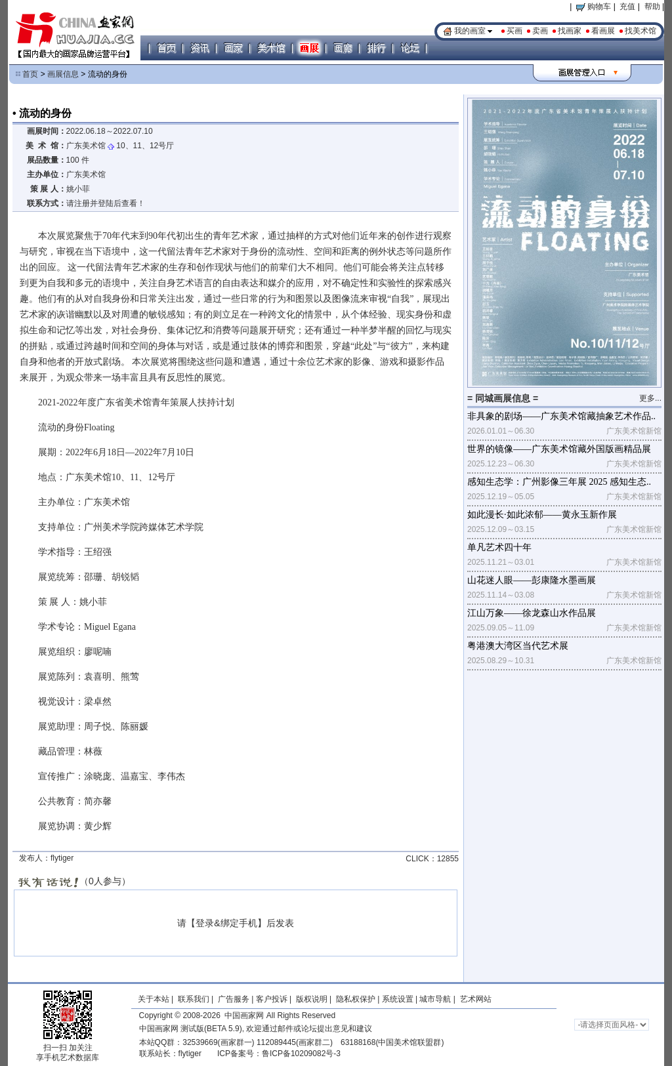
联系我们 (193, 999)
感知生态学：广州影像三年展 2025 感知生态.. (559, 482)
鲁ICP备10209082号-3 (301, 1053)
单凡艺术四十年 (499, 547)
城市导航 (435, 999)
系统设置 (397, 999)
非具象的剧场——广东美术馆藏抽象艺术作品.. (561, 416)
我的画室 (470, 30)
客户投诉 (271, 999)
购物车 (593, 6)
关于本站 (153, 999)
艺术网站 (474, 999)
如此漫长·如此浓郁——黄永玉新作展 (542, 515)
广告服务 (233, 999)
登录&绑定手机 (226, 923)
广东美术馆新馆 (634, 431)
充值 (627, 6)
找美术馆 (640, 30)
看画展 (603, 30)
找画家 (569, 30)
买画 (514, 30)
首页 (30, 74)
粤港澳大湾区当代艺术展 (517, 646)
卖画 (540, 30)
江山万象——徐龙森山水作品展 (531, 613)
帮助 (652, 6)
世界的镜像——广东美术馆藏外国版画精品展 (559, 449)
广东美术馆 (86, 145)
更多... (650, 398)
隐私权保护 (355, 999)
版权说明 (311, 999)
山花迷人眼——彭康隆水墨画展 (531, 580)
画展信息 (63, 74)
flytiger (189, 1053)
